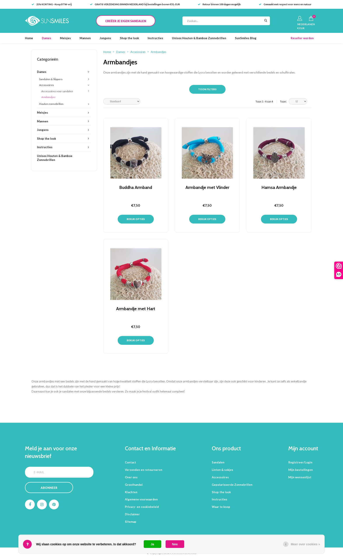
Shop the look (129, 38)
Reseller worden (302, 38)
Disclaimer (132, 514)
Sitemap (130, 521)
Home (29, 38)
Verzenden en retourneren (143, 470)
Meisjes (65, 38)
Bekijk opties (136, 219)
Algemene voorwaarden (141, 499)
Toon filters (207, 89)
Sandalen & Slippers (50, 79)
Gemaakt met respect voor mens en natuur (285, 4)
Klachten (131, 492)
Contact (130, 462)
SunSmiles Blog (245, 38)
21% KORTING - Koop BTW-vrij (52, 4)
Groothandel (134, 484)
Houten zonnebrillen (51, 104)
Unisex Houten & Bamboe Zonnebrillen (199, 38)
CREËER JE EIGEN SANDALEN (125, 21)
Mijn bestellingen (300, 470)
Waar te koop (221, 507)
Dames (46, 38)
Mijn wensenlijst (299, 477)
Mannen (85, 38)
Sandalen (218, 462)
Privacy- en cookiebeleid (142, 507)
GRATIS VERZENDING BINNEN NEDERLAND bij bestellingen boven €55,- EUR (135, 4)
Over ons (131, 477)
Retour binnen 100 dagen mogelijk (219, 4)
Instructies (155, 38)
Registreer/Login (300, 462)
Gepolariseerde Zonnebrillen (232, 484)
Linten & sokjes (222, 470)
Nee (175, 544)
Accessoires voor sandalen (57, 91)
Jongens (105, 38)
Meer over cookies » (305, 544)
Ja (152, 544)
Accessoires (46, 85)
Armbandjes (48, 97)
